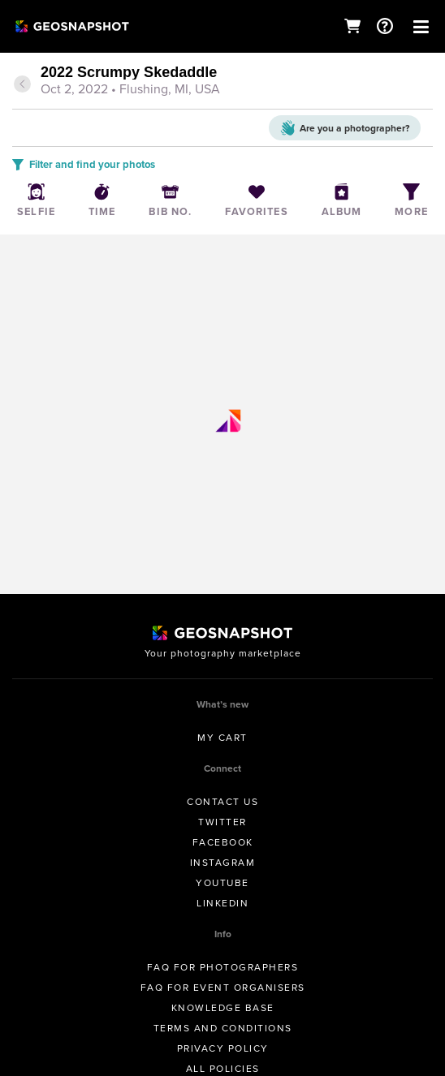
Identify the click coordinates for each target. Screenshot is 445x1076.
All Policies (223, 1068)
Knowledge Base (222, 1008)
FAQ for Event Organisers (222, 987)
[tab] (222, 82)
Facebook (222, 842)
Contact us (222, 801)
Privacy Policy (223, 1048)
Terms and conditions (222, 1028)
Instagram (223, 862)
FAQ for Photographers (223, 967)
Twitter (222, 822)
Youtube (222, 883)
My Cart (222, 737)
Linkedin (222, 903)
